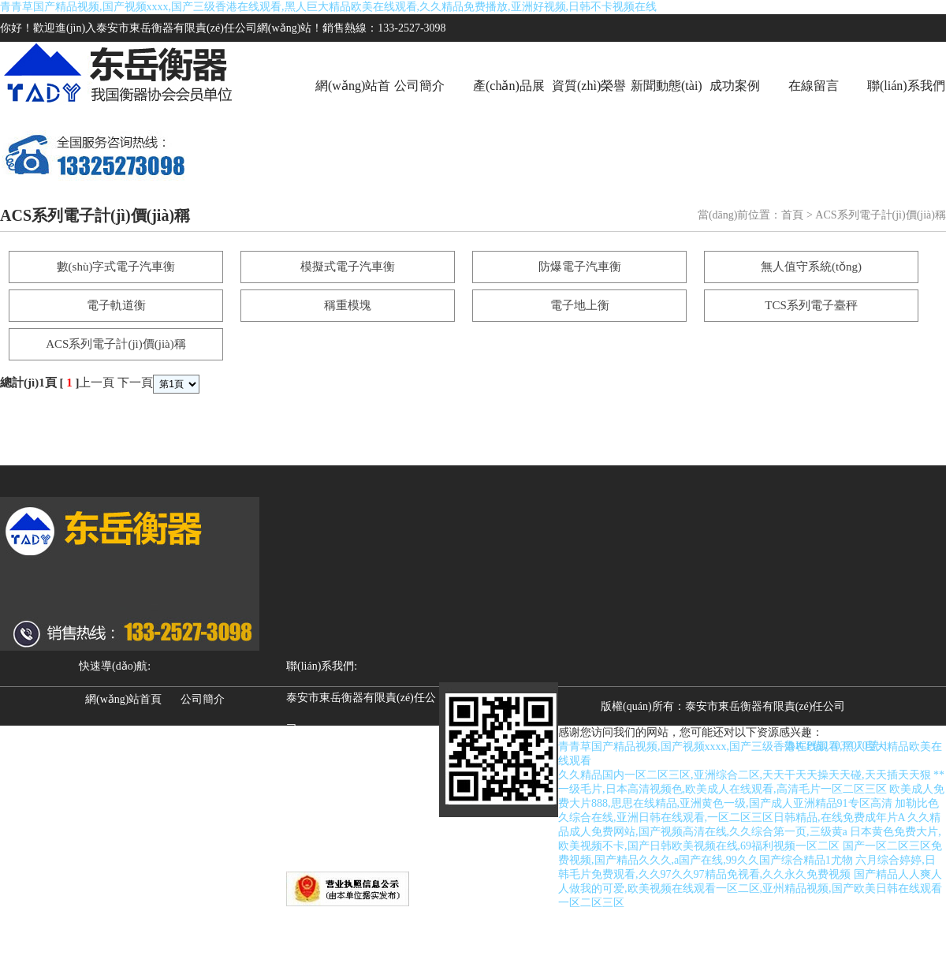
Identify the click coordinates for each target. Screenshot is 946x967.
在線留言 (813, 85)
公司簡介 (419, 85)
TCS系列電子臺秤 (811, 305)
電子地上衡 (579, 305)
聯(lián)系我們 (906, 85)
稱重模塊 (347, 305)
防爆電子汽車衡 (579, 266)
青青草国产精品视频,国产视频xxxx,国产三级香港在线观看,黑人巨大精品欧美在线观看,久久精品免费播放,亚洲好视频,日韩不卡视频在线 (328, 7)
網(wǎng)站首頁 (352, 104)
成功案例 (735, 85)
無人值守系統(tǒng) (811, 266)
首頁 (792, 215)
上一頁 (96, 382)
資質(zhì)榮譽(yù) (589, 104)
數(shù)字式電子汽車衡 (116, 266)
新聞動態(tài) (666, 85)
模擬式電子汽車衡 (347, 266)
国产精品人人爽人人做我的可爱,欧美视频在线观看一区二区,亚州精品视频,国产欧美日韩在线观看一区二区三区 (750, 888)
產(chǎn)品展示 (509, 104)
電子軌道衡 (116, 305)
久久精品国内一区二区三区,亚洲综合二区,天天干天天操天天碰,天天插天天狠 (744, 775)
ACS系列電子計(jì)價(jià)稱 (116, 344)
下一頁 (135, 382)
